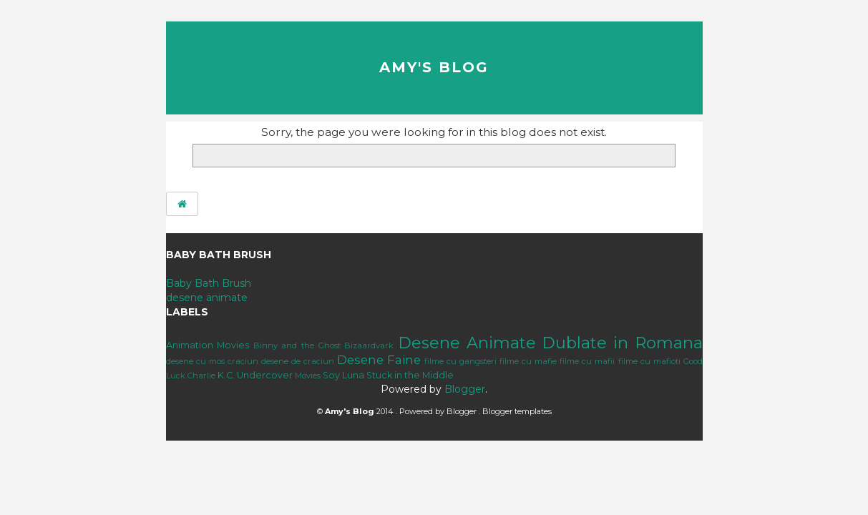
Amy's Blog (434, 67)
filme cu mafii (587, 361)
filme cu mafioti (649, 361)
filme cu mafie (528, 361)
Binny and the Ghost (297, 345)
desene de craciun (297, 361)
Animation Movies (208, 345)
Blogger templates (517, 411)
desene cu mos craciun (212, 361)
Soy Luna (343, 375)
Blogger (464, 389)
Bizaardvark (369, 345)
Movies (308, 376)
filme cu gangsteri (460, 361)
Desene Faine (379, 360)
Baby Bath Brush (208, 283)
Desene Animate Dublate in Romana (550, 343)
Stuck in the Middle (410, 375)
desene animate (207, 297)
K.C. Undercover (255, 375)
